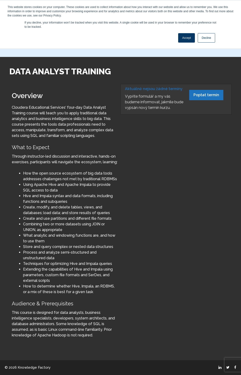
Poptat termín (206, 95)
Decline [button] (206, 38)
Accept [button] (186, 38)
